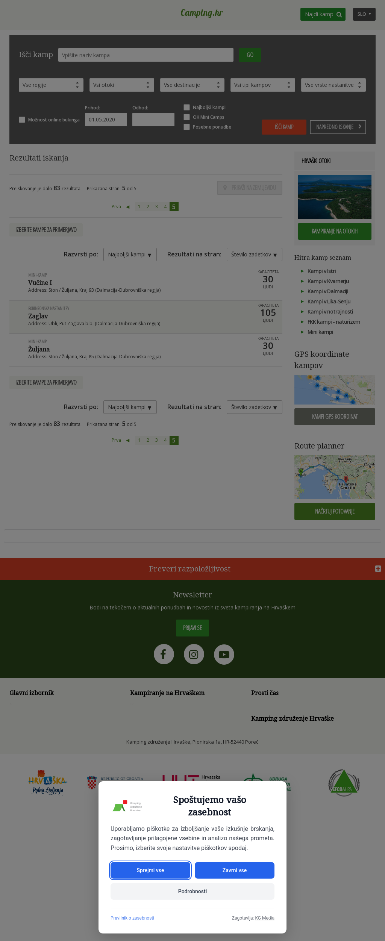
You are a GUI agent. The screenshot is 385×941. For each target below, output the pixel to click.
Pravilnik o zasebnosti (132, 918)
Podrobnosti (192, 891)
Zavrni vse (235, 870)
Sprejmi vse (150, 870)
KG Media (264, 918)
